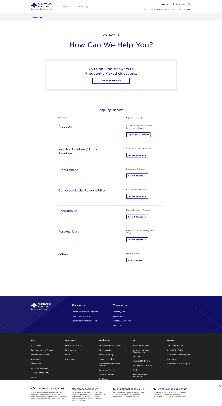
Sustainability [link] (156, 9)
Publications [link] (170, 9)
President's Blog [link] (106, 355)
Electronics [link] (36, 364)
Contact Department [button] (137, 155)
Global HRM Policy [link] (175, 350)
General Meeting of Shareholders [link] (141, 351)
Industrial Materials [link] (39, 368)
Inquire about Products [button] (138, 135)
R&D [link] (145, 9)
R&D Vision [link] (36, 346)
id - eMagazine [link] (105, 350)
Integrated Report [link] (107, 370)
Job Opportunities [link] (175, 346)
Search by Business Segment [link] (85, 312)
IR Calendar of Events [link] (142, 365)
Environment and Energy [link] (42, 350)
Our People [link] (172, 359)
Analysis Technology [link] (40, 373)
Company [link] (82, 6)
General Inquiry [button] (135, 260)
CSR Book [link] (103, 379)
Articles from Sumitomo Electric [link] (109, 365)
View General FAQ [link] (111, 80)
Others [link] (34, 377)
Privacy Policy (61, 398)
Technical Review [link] (106, 359)
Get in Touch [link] (118, 325)
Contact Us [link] (164, 4)
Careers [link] (187, 9)
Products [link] (67, 6)
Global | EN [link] (180, 4)
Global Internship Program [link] (178, 364)
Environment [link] (70, 350)
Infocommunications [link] (40, 355)
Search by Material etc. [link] (82, 316)
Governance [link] (70, 359)
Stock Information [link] (141, 346)
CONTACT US (111, 35)
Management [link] (118, 316)
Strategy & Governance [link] (123, 321)
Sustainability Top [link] (73, 346)
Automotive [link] (36, 359)
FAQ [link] (135, 370)
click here (51, 398)
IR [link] (180, 9)
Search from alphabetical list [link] (84, 321)
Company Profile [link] (106, 374)
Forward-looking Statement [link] (140, 375)
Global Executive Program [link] (178, 355)
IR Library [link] (137, 356)
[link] (41, 6)
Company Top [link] (119, 312)
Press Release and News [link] (110, 346)
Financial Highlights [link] (141, 361)
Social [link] (67, 355)
